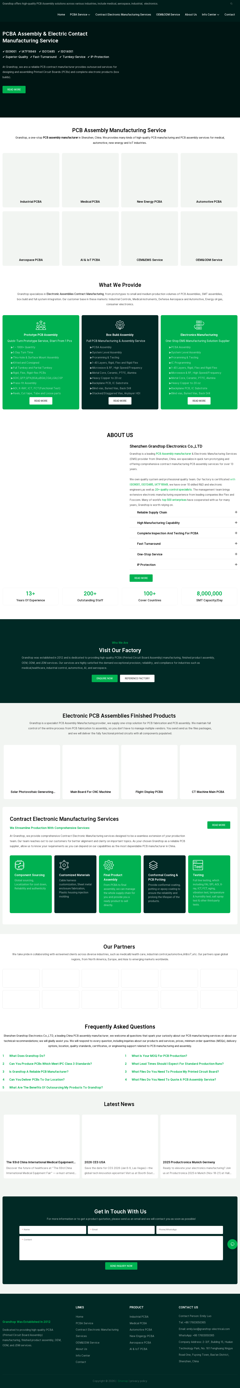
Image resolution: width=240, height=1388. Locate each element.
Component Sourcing (29, 875)
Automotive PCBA (209, 201)
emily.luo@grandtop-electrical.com (208, 1329)
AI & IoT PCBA (90, 260)
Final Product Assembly (113, 877)
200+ (90, 593)
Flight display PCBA (149, 792)
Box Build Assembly (120, 335)
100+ (150, 593)
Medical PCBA (90, 201)
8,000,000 (209, 593)
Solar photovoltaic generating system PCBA (32, 792)
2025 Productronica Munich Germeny (189, 1162)
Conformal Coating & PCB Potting (163, 877)
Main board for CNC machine (91, 792)
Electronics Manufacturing (199, 335)
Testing (198, 875)
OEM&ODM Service (209, 260)
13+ (30, 593)
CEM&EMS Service (150, 260)
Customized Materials (74, 875)
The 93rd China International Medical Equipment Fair (40, 1162)
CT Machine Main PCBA (208, 792)
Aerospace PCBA (31, 260)
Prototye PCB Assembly (41, 335)
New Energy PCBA (149, 201)
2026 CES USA (94, 1162)
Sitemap (122, 1381)
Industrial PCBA (31, 201)
